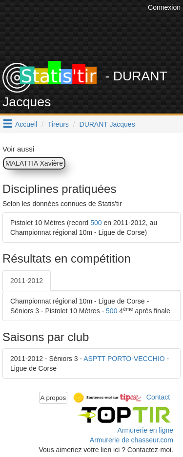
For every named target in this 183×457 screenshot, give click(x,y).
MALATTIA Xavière (34, 163)
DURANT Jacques (107, 124)
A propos (53, 397)
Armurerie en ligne (145, 430)
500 (96, 223)
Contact (158, 397)
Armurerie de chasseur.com (131, 440)
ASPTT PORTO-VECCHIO (123, 358)
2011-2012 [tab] (26, 281)
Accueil (26, 124)
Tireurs (58, 124)
